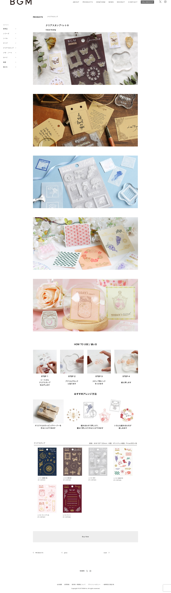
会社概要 (59, 584)
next (106, 553)
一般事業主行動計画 (108, 584)
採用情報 (66, 584)
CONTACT (107, 5)
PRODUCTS (62, 5)
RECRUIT (95, 5)
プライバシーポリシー (94, 584)
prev (64, 553)
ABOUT (50, 5)
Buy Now (85, 537)
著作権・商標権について (79, 584)
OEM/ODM (75, 5)
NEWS (85, 5)
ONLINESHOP (122, 5)
